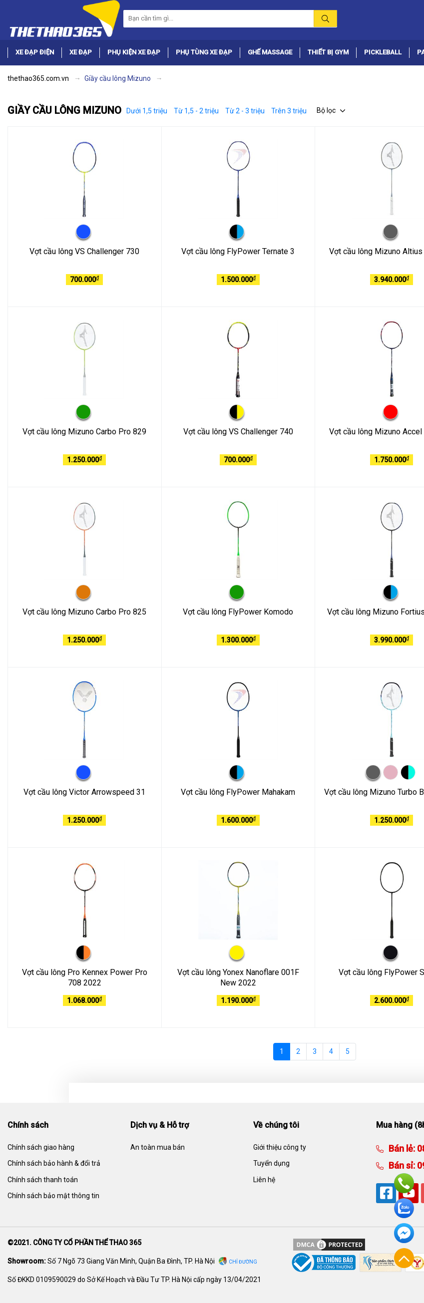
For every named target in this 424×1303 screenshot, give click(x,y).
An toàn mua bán (157, 1147)
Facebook (404, 1233)
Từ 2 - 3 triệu (245, 111)
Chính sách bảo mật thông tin (53, 1196)
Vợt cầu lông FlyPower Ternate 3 (238, 251)
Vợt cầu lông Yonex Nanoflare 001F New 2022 (238, 977)
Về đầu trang (404, 1258)
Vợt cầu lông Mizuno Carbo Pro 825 (84, 612)
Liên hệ (264, 1180)
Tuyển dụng (271, 1163)
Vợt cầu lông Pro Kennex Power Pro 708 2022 (84, 977)
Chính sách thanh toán (42, 1180)
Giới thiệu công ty (279, 1147)
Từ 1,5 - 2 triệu (196, 111)
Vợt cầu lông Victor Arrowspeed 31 (84, 792)
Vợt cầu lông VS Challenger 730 (84, 251)
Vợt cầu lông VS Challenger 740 (238, 431)
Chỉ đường (243, 1262)
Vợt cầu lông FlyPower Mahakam (238, 792)
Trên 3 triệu (289, 111)
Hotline (404, 1183)
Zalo (404, 1208)
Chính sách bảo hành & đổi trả (53, 1163)
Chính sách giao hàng (40, 1147)
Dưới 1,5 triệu (146, 111)
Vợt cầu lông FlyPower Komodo (238, 612)
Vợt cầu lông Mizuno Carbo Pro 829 (84, 431)
